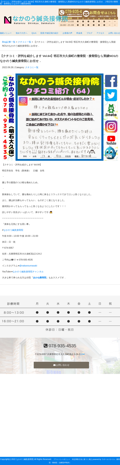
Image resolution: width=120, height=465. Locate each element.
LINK (82, 354)
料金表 (79, 33)
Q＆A (34, 33)
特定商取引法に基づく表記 (82, 459)
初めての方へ (21, 33)
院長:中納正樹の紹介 (49, 33)
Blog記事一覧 (8, 42)
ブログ (89, 33)
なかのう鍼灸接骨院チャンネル (28, 271)
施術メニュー (6, 33)
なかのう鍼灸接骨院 (13, 230)
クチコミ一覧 (24, 42)
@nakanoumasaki (28, 265)
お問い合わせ (114, 33)
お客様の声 (67, 33)
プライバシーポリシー (62, 459)
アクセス (100, 33)
